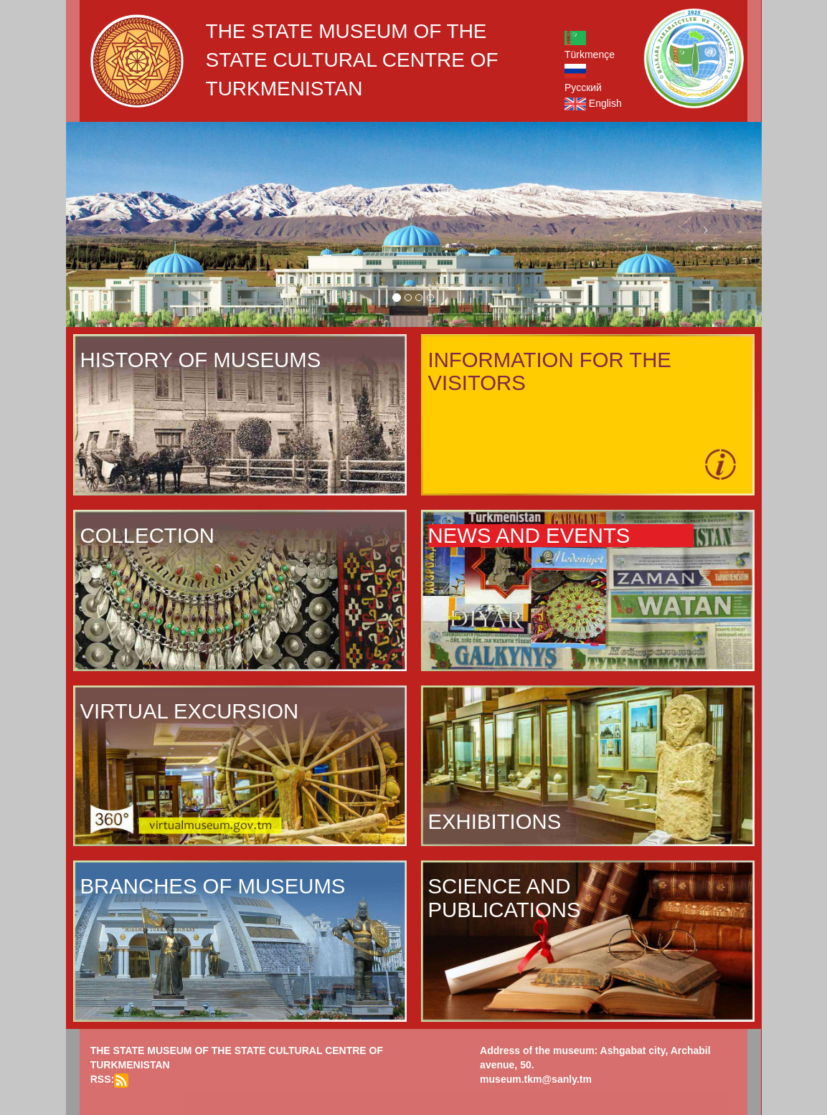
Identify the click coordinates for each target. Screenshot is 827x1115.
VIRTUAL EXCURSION (189, 711)
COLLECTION (147, 535)
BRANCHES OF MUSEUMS (213, 886)
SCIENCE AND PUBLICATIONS (504, 898)
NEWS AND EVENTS (529, 535)
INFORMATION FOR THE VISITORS (549, 371)
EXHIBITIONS (495, 821)
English (593, 103)
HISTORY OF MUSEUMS (200, 359)
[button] (118, 224)
